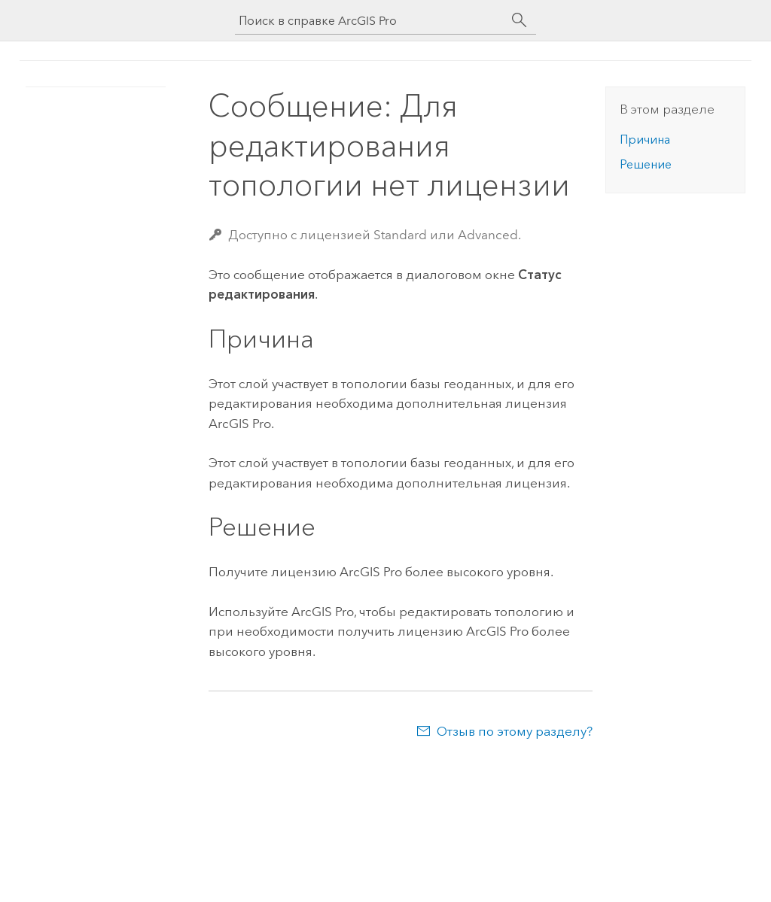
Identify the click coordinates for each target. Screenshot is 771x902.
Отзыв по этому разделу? (515, 731)
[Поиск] (519, 20)
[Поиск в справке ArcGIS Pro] (370, 21)
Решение (646, 164)
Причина (645, 139)
